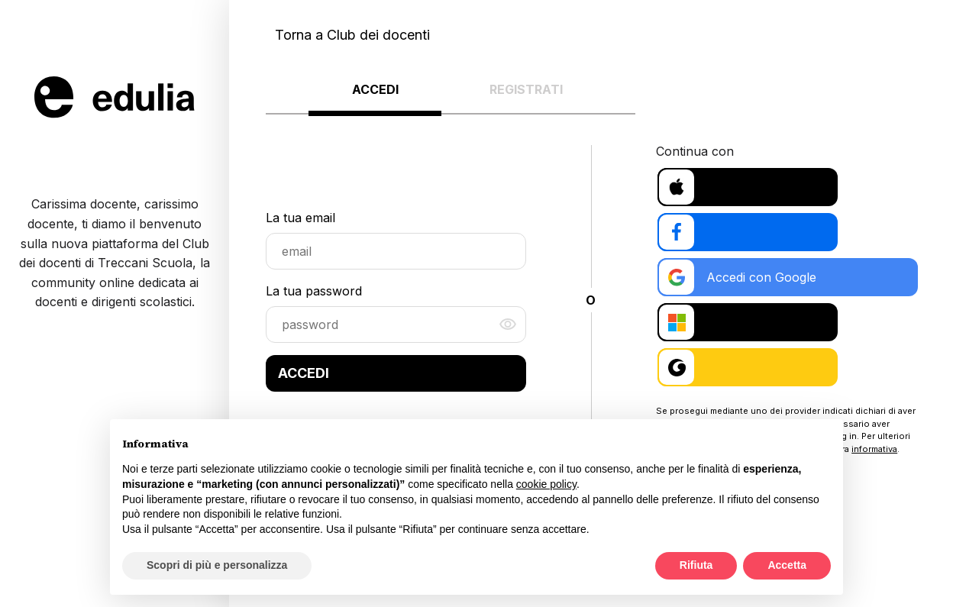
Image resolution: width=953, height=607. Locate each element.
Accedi (375, 89)
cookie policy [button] (546, 484)
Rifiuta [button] (696, 565)
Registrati (526, 89)
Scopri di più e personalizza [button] (217, 565)
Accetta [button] (786, 565)
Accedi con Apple (732, 187)
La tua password (314, 295)
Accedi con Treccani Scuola (762, 376)
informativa (874, 457)
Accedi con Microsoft (742, 329)
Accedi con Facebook (744, 234)
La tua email (300, 222)
